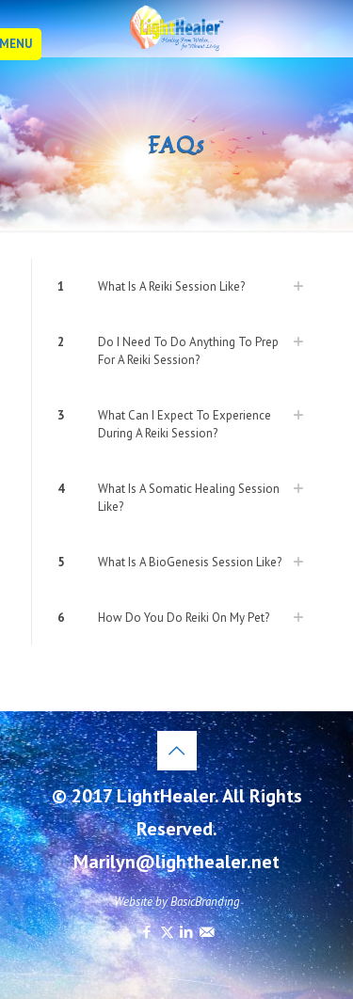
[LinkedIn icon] (187, 932)
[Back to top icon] (177, 750)
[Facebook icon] (147, 932)
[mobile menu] (25, 44)
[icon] (207, 932)
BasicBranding (205, 902)
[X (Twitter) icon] (167, 932)
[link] (176, 286)
